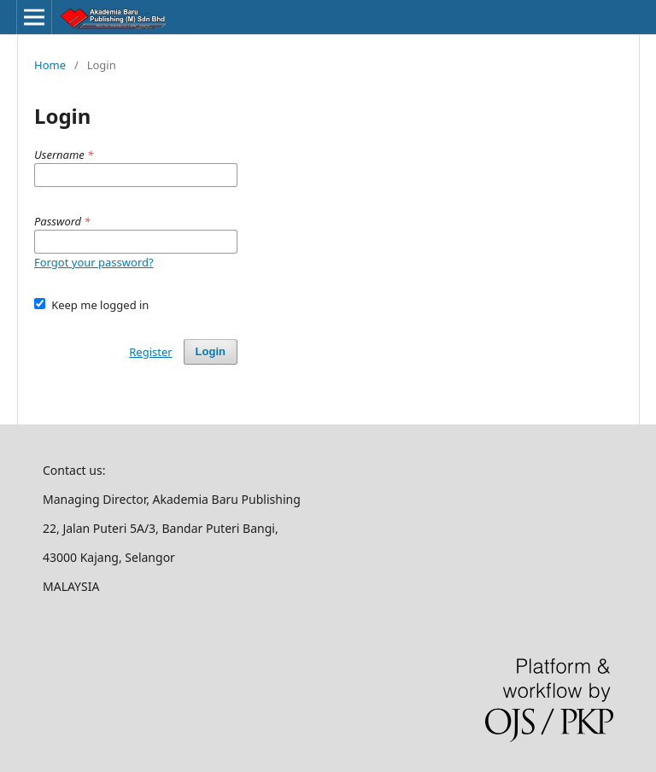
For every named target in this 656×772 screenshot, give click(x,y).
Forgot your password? (94, 262)
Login (211, 351)
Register (150, 352)
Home (50, 65)
